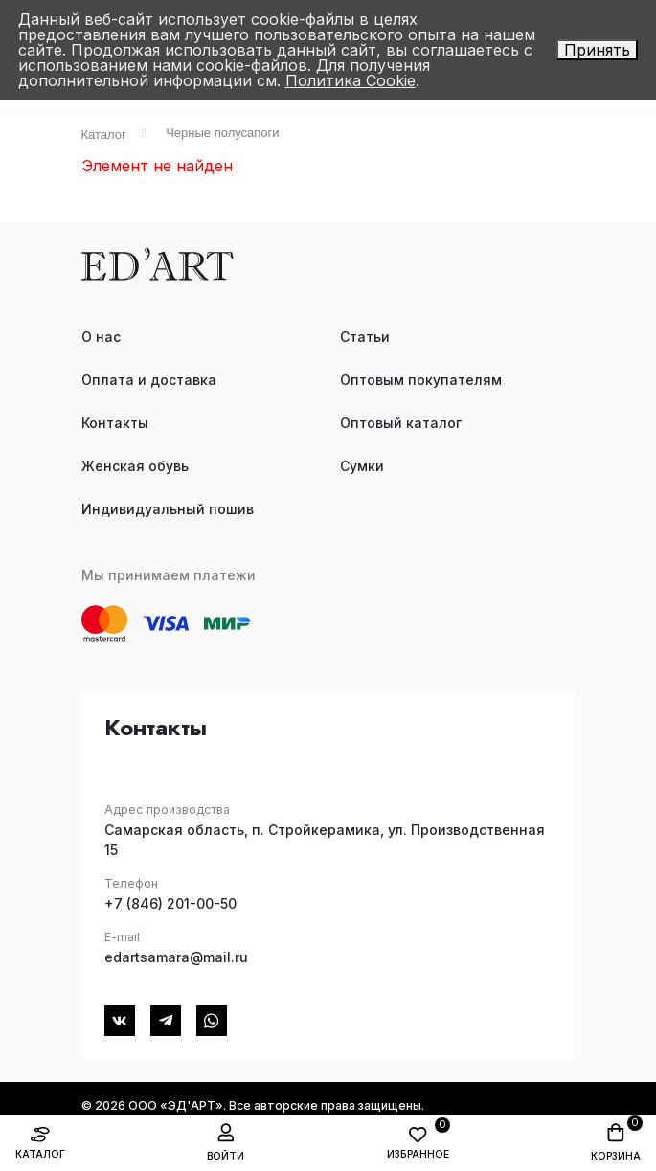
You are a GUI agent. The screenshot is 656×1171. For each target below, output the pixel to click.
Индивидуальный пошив (167, 509)
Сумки (362, 466)
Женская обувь (135, 466)
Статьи (365, 336)
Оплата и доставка (148, 380)
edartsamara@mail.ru (176, 957)
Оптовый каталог (401, 423)
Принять (597, 49)
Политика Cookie (350, 80)
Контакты (114, 423)
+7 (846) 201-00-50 (170, 903)
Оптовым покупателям (421, 380)
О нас (101, 336)
